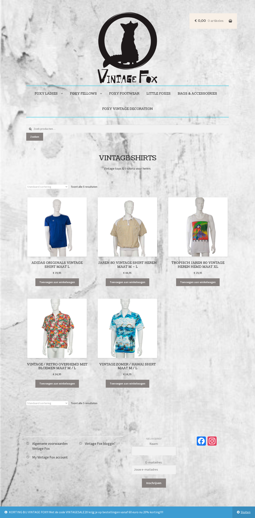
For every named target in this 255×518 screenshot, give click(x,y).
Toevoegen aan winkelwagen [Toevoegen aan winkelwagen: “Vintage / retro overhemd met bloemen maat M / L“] (57, 383)
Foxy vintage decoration (127, 109)
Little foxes (158, 93)
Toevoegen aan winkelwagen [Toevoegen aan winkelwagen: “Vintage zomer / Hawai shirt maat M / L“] (127, 383)
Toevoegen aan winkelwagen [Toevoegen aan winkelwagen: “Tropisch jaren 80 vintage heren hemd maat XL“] (198, 282)
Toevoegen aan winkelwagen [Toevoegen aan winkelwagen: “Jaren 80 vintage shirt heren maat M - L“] (127, 282)
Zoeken (34, 136)
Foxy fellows (83, 93)
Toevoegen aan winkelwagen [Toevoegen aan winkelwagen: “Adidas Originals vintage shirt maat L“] (57, 282)
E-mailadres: (153, 462)
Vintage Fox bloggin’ (100, 443)
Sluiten (245, 512)
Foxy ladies (46, 93)
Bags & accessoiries (197, 93)
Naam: (153, 444)
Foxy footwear (124, 93)
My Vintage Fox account (50, 457)
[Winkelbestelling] (47, 187)
